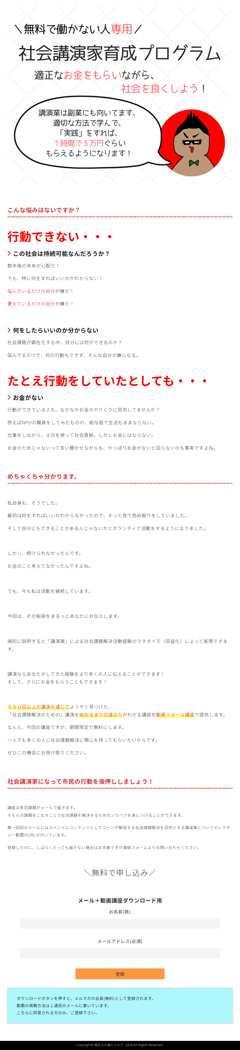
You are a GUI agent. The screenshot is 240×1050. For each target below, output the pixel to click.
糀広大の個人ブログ (109, 1045)
